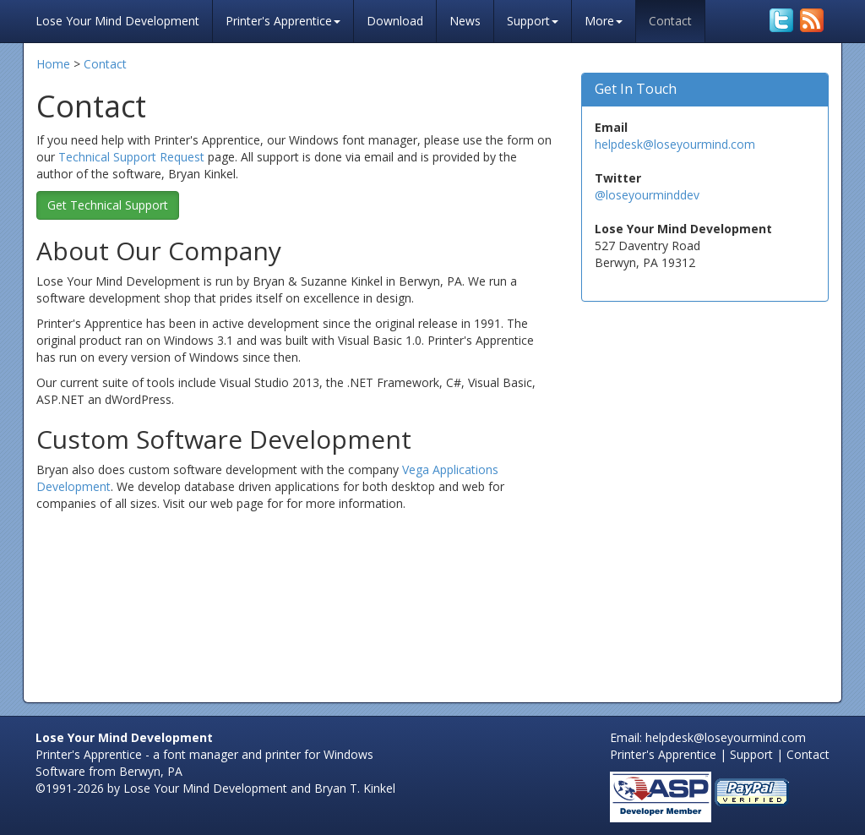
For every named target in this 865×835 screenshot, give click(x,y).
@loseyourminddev (647, 195)
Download (395, 21)
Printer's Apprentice (283, 21)
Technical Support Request (131, 157)
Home (53, 64)
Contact (670, 21)
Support (532, 21)
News (465, 21)
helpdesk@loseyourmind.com (675, 144)
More (604, 21)
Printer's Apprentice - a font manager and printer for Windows (204, 754)
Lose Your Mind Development (117, 19)
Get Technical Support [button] (107, 205)
